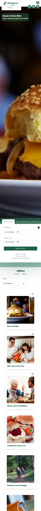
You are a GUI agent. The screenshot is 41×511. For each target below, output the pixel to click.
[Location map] (37, 6)
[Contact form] (33, 6)
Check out (8, 238)
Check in (7, 227)
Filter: (5, 279)
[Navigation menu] (37, 2)
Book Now (20, 248)
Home (16, 274)
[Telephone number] (29, 6)
